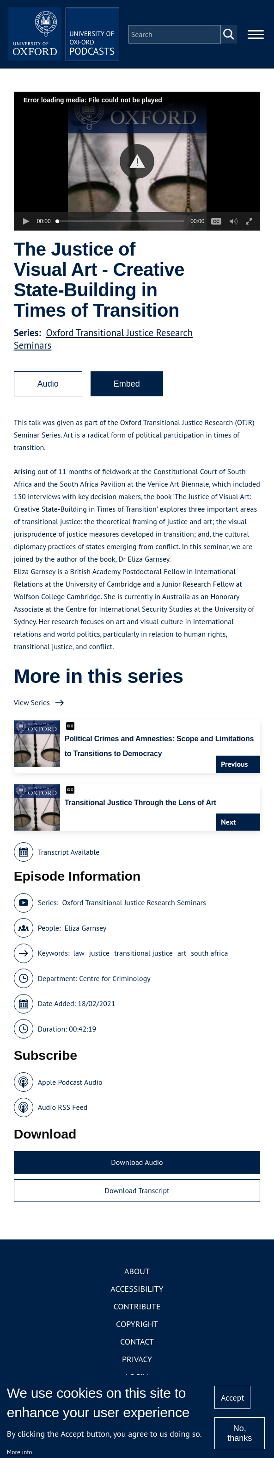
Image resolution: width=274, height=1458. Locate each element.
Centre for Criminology (114, 978)
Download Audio (137, 1162)
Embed (127, 383)
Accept (232, 1397)
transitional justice (143, 952)
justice (99, 952)
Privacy (137, 1359)
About (137, 1271)
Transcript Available (69, 852)
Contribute (136, 1306)
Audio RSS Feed (62, 1107)
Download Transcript (136, 1190)
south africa (209, 952)
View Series (32, 702)
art (181, 952)
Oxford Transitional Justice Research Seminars (134, 902)
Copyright (137, 1324)
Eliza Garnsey (86, 927)
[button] (137, 161)
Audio (48, 383)
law (78, 952)
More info (19, 1452)
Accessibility (136, 1288)
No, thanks (239, 1433)
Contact (137, 1341)
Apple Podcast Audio (70, 1082)
